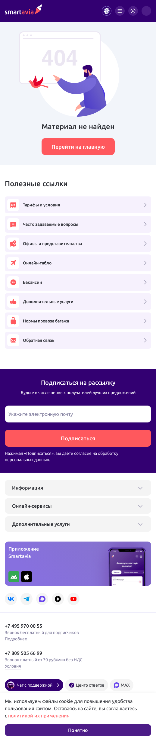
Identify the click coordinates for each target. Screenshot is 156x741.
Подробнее (16, 638)
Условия (13, 666)
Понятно (78, 730)
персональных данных (27, 459)
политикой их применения (39, 715)
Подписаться (78, 438)
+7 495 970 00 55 (23, 626)
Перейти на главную (78, 146)
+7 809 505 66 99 (23, 653)
